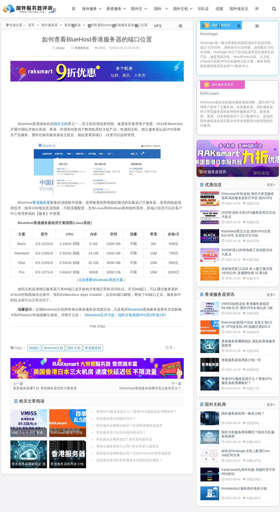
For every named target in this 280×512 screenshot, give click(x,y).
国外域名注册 (239, 12)
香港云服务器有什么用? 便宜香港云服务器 (127, 446)
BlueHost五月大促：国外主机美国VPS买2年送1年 (125, 315)
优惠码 (219, 12)
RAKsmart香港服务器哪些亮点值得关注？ (150, 388)
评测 (257, 12)
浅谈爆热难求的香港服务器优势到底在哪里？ (129, 460)
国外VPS (161, 8)
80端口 (34, 348)
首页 (73, 12)
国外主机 (139, 8)
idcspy (59, 48)
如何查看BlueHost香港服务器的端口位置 (117, 25)
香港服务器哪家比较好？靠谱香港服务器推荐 (129, 425)
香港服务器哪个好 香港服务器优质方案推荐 (45, 388)
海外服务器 (92, 8)
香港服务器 (116, 8)
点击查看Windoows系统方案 (100, 280)
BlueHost (135, 309)
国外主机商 (183, 8)
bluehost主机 (53, 348)
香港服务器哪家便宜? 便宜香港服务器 (124, 439)
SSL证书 (203, 12)
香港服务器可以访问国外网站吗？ (121, 432)
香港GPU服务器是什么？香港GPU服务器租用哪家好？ (136, 411)
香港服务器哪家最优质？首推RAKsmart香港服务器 (133, 453)
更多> (271, 185)
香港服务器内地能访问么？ (116, 418)
